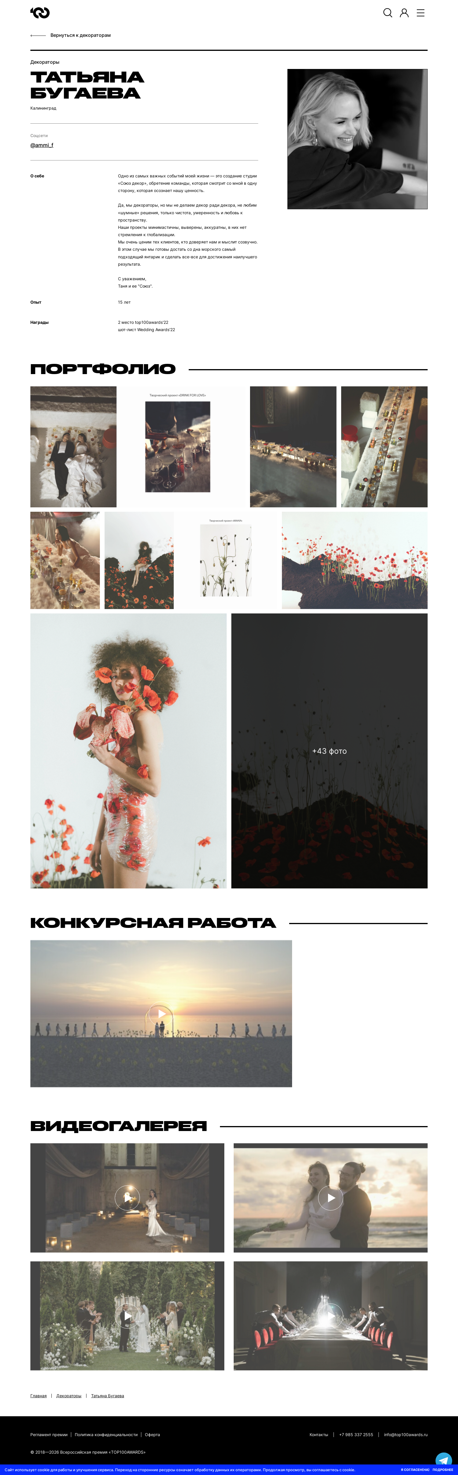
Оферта (152, 1434)
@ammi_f (41, 145)
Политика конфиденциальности (106, 1434)
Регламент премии (48, 1434)
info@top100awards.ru (406, 1434)
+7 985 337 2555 (356, 1434)
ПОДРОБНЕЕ (443, 1470)
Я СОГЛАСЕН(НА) (415, 1470)
